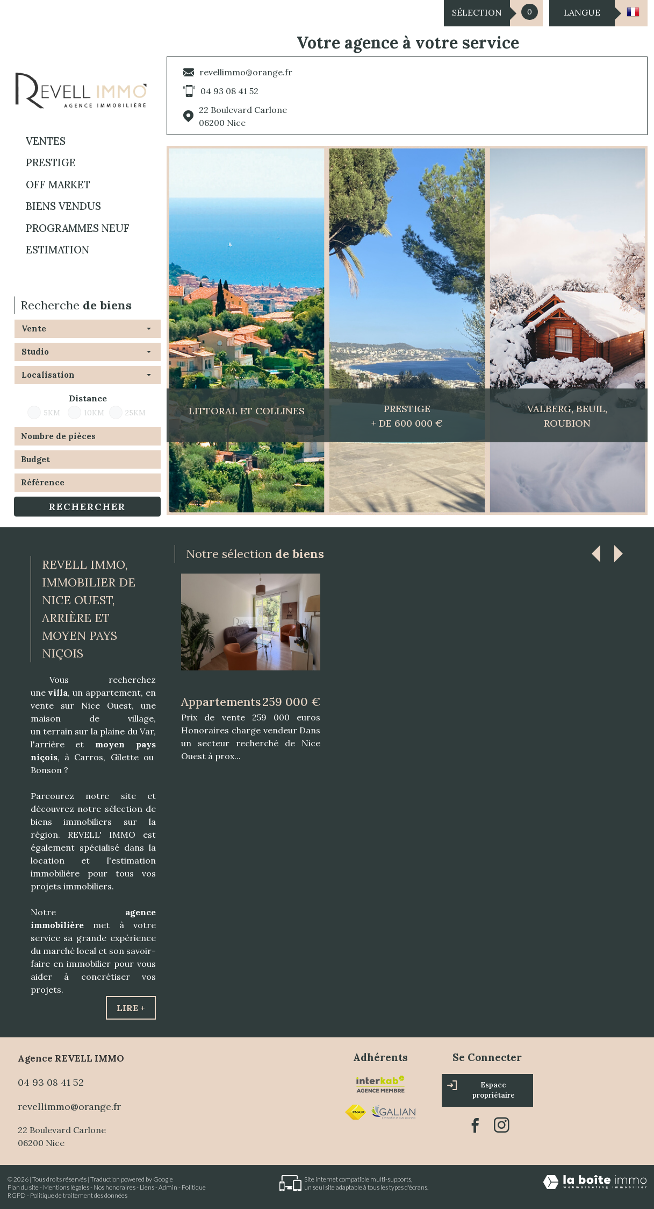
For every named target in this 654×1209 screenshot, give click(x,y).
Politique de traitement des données (78, 1195)
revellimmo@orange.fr (245, 72)
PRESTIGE (51, 162)
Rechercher (87, 506)
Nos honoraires (114, 1187)
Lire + (131, 1007)
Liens (147, 1187)
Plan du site (23, 1187)
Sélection (477, 12)
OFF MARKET (58, 184)
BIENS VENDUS (63, 206)
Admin (168, 1187)
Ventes (46, 141)
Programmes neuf (78, 228)
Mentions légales (66, 1187)
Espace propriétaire (481, 1090)
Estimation (57, 249)
